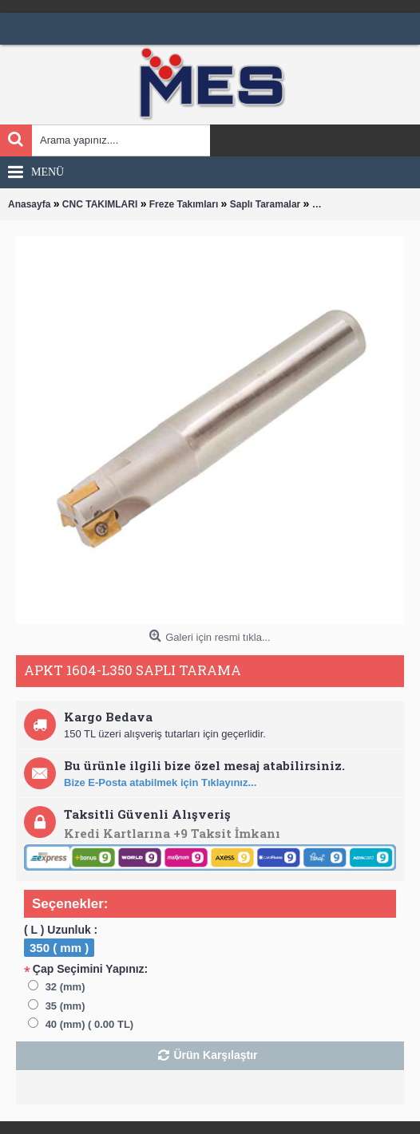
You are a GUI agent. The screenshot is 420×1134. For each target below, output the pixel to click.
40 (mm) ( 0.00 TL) (90, 1024)
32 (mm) (65, 987)
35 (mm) (65, 1006)
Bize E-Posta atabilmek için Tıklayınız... (160, 782)
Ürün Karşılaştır (215, 1055)
